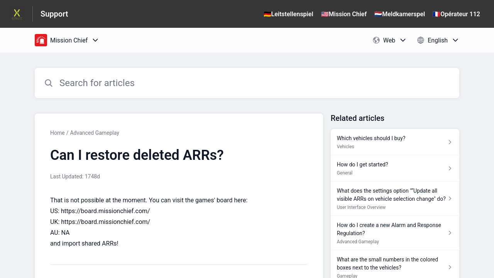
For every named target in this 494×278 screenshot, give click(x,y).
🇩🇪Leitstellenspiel (288, 14)
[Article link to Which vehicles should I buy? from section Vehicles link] (395, 142)
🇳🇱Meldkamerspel (399, 14)
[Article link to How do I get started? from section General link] (395, 168)
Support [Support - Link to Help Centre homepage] (54, 14)
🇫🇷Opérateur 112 (456, 14)
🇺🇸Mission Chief (344, 14)
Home (57, 133)
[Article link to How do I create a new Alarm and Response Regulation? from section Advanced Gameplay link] (395, 233)
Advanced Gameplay (94, 133)
